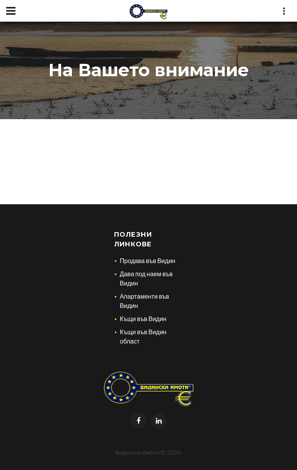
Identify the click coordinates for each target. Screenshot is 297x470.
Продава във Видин (148, 260)
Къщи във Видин (143, 318)
